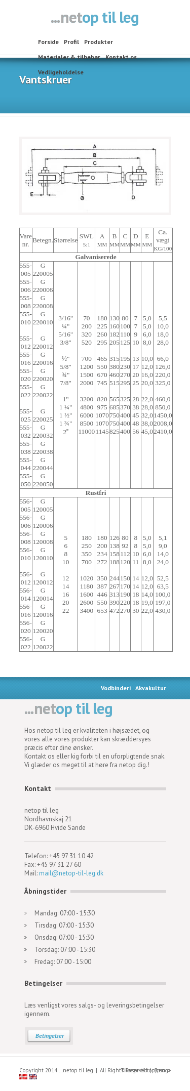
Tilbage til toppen (143, 1070)
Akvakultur (150, 688)
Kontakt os (121, 57)
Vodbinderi (116, 688)
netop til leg (95, 18)
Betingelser (49, 1035)
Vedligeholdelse (61, 72)
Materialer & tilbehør (69, 57)
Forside (48, 42)
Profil (71, 42)
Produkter (98, 42)
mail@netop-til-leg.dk (71, 873)
